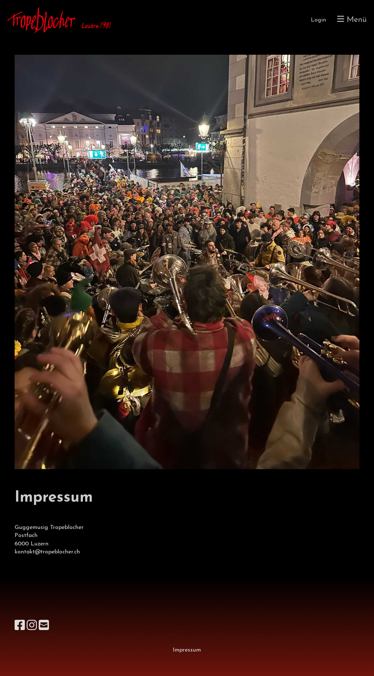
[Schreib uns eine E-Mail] (44, 626)
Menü (352, 19)
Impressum (187, 650)
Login (318, 20)
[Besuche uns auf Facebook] (20, 626)
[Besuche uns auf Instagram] (32, 626)
